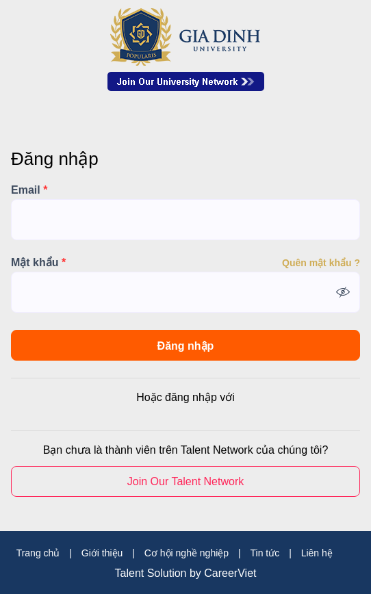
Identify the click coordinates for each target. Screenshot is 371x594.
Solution (168, 573)
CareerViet (230, 573)
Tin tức (265, 552)
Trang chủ (38, 552)
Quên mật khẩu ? (321, 262)
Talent (131, 573)
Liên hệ (317, 552)
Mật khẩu (38, 262)
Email (29, 190)
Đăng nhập (185, 346)
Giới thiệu (102, 552)
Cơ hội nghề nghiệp (186, 552)
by (197, 573)
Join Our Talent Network (185, 81)
